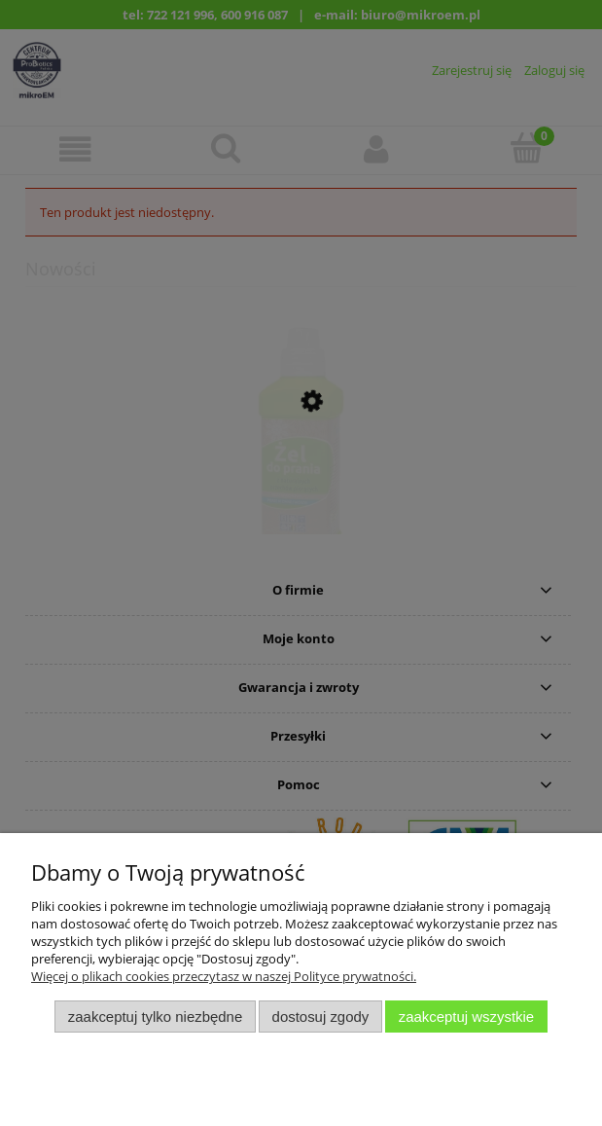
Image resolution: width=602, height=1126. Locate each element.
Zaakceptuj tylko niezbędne (155, 1016)
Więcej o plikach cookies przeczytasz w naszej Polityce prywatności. (223, 976)
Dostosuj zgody (321, 1016)
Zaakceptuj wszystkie (466, 1016)
